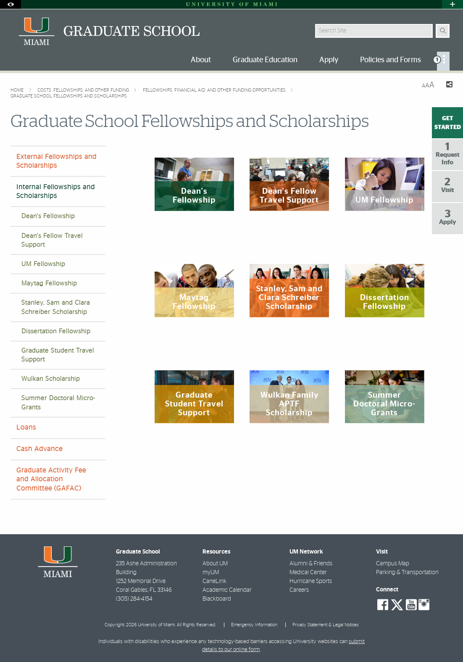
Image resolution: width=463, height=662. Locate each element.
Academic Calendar (227, 590)
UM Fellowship (43, 264)
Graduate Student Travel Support (57, 355)
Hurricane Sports (310, 581)
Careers (299, 590)
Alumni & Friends (310, 564)
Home (18, 90)
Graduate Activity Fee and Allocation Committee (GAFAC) (51, 479)
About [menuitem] (201, 60)
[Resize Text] (428, 85)
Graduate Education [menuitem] (265, 60)
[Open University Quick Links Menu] (452, 4)
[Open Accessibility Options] (10, 4)
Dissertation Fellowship (55, 331)
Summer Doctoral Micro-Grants (58, 402)
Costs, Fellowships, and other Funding (83, 90)
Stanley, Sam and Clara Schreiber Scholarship (55, 307)
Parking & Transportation (407, 572)
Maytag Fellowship (49, 283)
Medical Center (308, 572)
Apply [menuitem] (328, 60)
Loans (26, 427)
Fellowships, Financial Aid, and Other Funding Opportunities (215, 90)
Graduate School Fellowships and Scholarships (69, 96)
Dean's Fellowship (48, 216)
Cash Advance (39, 449)
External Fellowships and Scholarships (56, 161)
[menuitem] (443, 61)
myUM (211, 572)
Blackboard (217, 599)
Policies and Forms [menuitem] (390, 60)
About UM (215, 564)
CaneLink (214, 581)
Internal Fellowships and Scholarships (55, 191)
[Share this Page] (446, 85)
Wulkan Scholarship (50, 379)
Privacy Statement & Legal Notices (325, 624)
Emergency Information (254, 624)
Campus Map (392, 564)
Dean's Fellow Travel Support (52, 240)
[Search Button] (443, 31)
